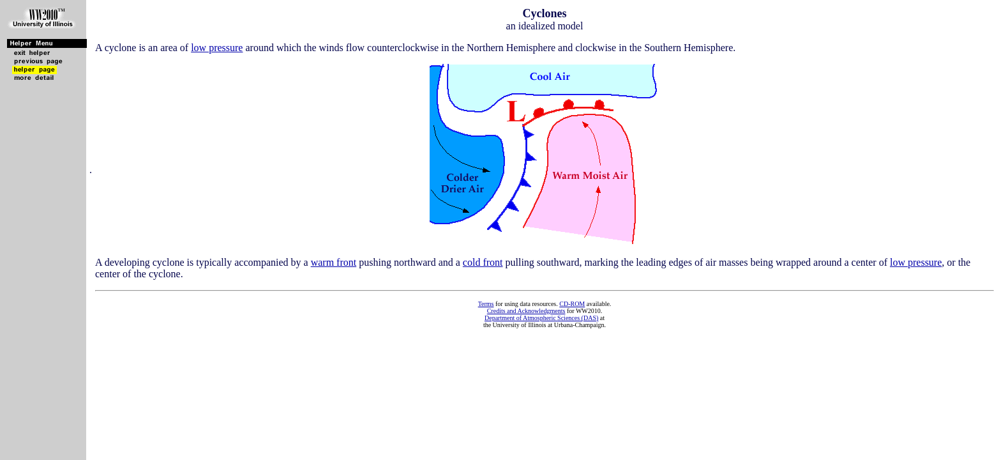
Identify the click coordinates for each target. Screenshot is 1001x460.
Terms (486, 303)
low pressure (217, 47)
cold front (483, 262)
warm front (334, 262)
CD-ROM (572, 303)
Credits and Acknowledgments (526, 310)
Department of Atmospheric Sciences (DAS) (541, 317)
